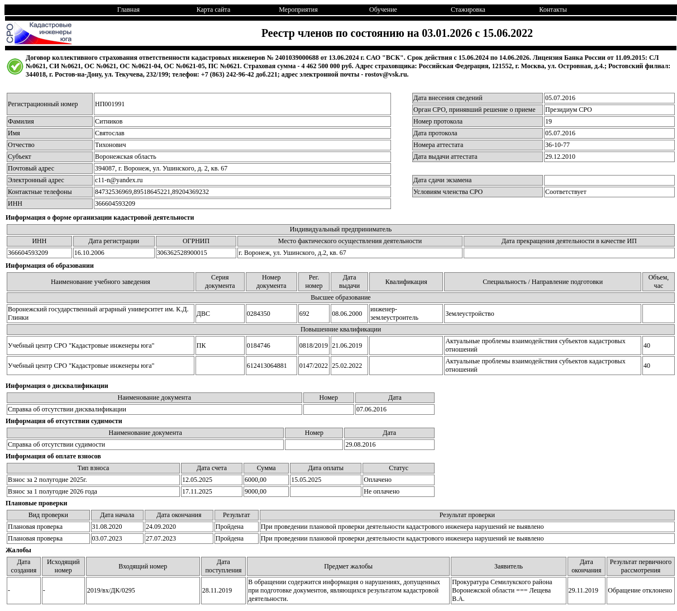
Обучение (383, 9)
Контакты (553, 9)
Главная (128, 9)
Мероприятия (298, 9)
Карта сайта (214, 9)
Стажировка (468, 9)
